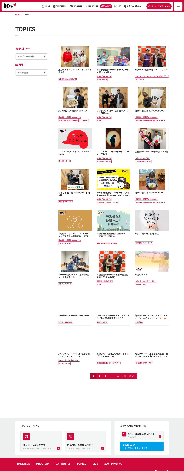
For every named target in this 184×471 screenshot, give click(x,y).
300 (124, 376)
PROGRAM (42, 464)
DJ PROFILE (63, 464)
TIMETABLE (22, 464)
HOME (17, 14)
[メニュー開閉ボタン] (178, 6)
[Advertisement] (92, 411)
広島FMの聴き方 (113, 464)
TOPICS (27, 14)
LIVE (95, 464)
